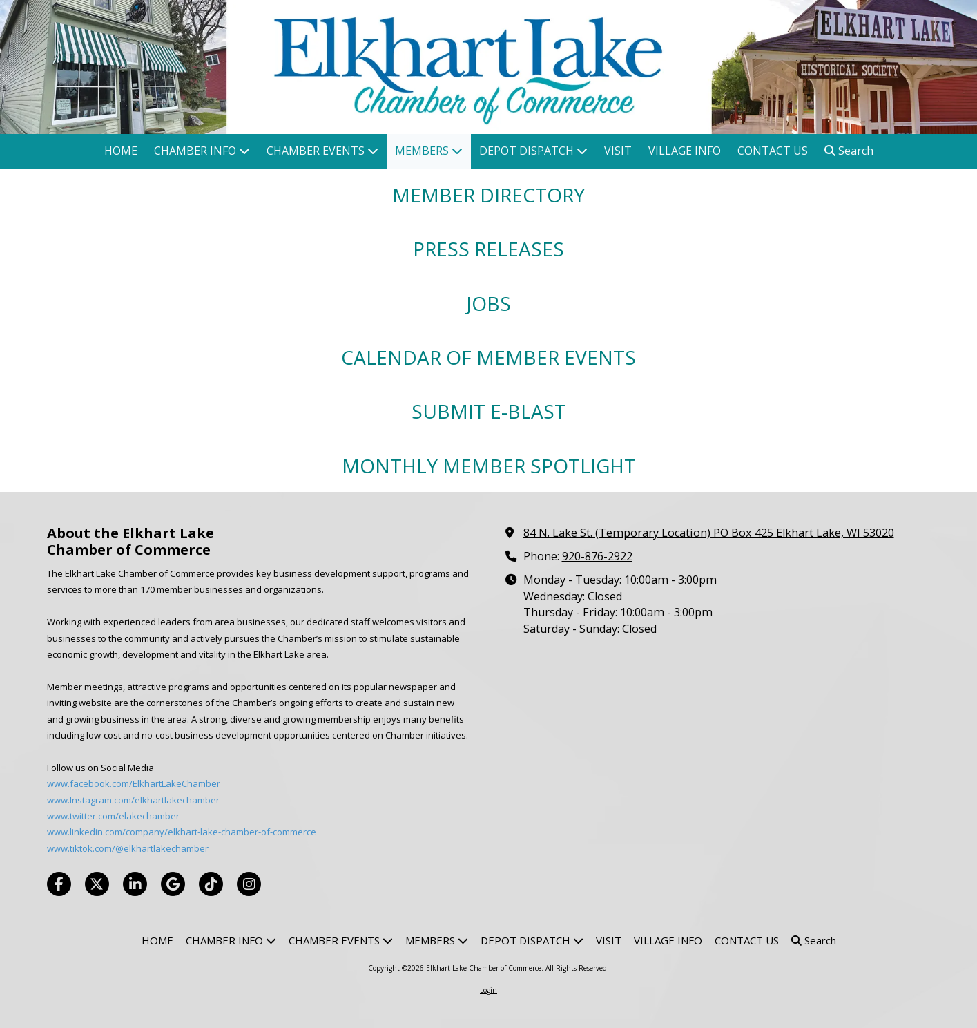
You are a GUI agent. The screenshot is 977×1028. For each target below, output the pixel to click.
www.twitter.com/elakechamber (113, 816)
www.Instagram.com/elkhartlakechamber (133, 800)
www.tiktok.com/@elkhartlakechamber (128, 848)
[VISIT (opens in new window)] (618, 151)
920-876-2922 (597, 556)
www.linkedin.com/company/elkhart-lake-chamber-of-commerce (181, 832)
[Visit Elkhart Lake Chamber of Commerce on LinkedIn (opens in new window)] (135, 884)
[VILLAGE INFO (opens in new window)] (684, 151)
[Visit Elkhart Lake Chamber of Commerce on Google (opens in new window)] (173, 884)
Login (488, 990)
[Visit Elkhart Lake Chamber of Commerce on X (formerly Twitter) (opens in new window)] (97, 884)
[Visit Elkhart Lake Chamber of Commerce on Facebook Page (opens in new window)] (59, 884)
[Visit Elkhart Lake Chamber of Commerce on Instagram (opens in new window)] (249, 884)
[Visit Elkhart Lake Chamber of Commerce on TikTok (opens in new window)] (211, 884)
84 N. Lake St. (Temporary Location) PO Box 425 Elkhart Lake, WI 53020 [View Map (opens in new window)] (708, 532)
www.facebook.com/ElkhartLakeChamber (133, 783)
